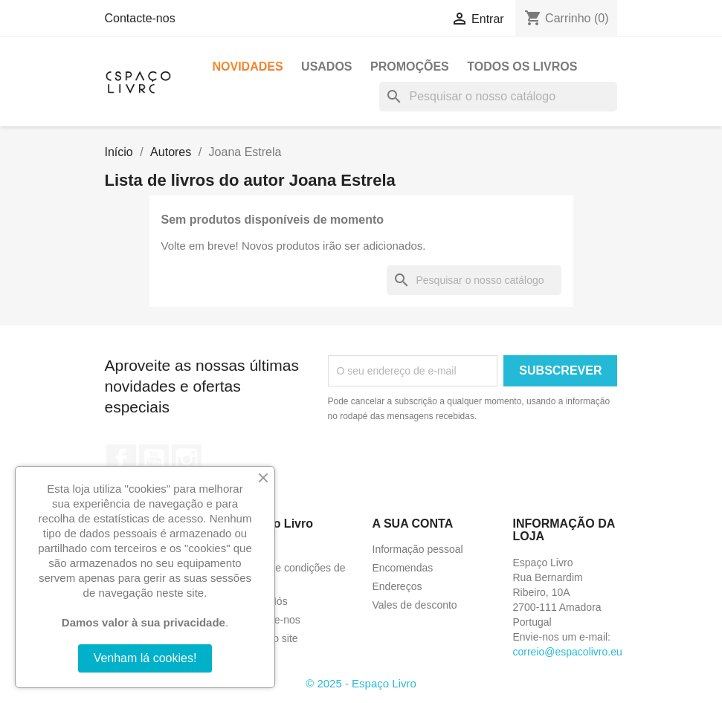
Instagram (187, 459)
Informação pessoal (418, 549)
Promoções (409, 66)
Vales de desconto (415, 605)
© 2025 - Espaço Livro (361, 683)
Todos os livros (522, 66)
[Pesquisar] (498, 96)
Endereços (397, 586)
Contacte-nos (140, 18)
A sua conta (413, 523)
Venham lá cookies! (145, 658)
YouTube (154, 459)
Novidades (248, 66)
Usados (326, 66)
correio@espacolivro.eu (567, 652)
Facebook (121, 459)
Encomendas (403, 568)
